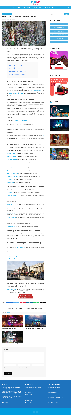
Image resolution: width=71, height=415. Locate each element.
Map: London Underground (30, 402)
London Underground (29, 392)
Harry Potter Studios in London (54, 387)
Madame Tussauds (11, 153)
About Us (13, 400)
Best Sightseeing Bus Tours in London (55, 397)
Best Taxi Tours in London (53, 402)
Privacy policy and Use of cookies (8, 403)
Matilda (10, 93)
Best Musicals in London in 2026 (15, 308)
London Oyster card (28, 394)
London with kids (49, 7)
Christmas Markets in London (16, 245)
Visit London (16, 7)
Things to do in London (52, 400)
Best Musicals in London (53, 390)
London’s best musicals (36, 90)
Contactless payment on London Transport (33, 387)
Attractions (26, 7)
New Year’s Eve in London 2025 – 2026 (11, 328)
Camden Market (12, 255)
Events (59, 7)
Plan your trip (37, 7)
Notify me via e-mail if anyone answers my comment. (13, 370)
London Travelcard (28, 400)
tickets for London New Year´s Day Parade (17, 116)
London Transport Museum (13, 162)
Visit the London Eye (52, 395)
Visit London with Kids (52, 392)
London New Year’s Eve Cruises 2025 (34, 328)
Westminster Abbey (11, 213)
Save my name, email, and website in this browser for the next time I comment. (19, 367)
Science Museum (10, 167)
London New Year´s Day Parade (21, 120)
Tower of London (11, 226)
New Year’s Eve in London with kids (34, 308)
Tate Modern (10, 179)
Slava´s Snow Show (18, 93)
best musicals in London (18, 128)
